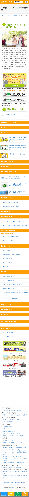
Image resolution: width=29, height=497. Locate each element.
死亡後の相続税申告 (8, 280)
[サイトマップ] (14, 484)
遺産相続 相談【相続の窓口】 (11, 284)
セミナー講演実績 (8, 240)
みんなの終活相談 (7, 426)
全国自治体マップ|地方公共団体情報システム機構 (15, 477)
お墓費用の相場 (7, 258)
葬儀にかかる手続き (7, 198)
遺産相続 (4, 272)
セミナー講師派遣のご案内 (10, 236)
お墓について (6, 246)
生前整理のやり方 (7, 216)
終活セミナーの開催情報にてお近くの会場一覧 (15, 415)
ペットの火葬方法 (8, 332)
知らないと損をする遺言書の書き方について (15, 225)
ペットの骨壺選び (8, 336)
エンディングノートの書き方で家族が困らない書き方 (15, 453)
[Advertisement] (14, 395)
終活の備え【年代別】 (8, 161)
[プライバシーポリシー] (15, 482)
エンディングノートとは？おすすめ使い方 (15, 221)
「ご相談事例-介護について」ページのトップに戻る (15, 115)
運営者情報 (5, 314)
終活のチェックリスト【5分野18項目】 (13, 435)
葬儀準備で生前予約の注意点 (11, 206)
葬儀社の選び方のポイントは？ (11, 202)
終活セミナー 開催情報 (8, 230)
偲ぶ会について (6, 304)
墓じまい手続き (7, 262)
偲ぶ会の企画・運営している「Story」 (13, 442)
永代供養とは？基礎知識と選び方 (12, 254)
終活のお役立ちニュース (9, 172)
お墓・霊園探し (7, 250)
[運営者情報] (6, 482)
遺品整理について (7, 211)
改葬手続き (6, 266)
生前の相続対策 (7, 276)
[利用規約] (23, 482)
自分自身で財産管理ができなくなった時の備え (15, 294)
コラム (4, 132)
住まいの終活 (6, 166)
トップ (4, 127)
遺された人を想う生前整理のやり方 (12, 456)
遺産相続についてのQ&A (10, 298)
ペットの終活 (6, 328)
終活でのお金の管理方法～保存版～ (12, 433)
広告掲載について (7, 309)
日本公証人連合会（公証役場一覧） (12, 467)
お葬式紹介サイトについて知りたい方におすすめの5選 (15, 459)
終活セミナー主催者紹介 (9, 321)
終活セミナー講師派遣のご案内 (11, 419)
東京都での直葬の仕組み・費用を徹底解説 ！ (14, 462)
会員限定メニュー (18, 1)
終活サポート (6, 1)
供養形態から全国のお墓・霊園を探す (13, 410)
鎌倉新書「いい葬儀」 (8, 440)
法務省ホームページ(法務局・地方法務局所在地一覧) (15, 472)
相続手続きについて (8, 288)
